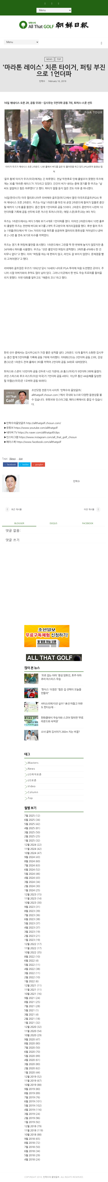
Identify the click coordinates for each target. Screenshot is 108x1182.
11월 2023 (30, 898)
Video (32, 786)
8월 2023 (29, 911)
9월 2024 (29, 857)
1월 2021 (29, 1023)
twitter (24, 465)
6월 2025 (29, 820)
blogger (19, 523)
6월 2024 (29, 869)
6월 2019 (29, 1101)
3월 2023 (29, 932)
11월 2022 (30, 948)
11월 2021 (30, 990)
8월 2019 (29, 1093)
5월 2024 (29, 874)
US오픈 (32, 780)
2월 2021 (29, 1019)
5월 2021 (29, 1010)
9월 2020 (29, 1039)
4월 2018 (29, 1159)
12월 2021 (30, 985)
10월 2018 (30, 1134)
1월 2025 (29, 840)
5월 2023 (29, 923)
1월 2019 (29, 1122)
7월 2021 (29, 1006)
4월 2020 (29, 1060)
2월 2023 (29, 936)
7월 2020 (29, 1047)
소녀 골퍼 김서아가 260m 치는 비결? (60, 731)
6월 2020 (29, 1052)
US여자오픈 (35, 774)
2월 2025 (29, 836)
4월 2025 (29, 828)
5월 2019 (29, 1105)
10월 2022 (30, 952)
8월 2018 (29, 1143)
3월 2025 (29, 832)
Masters (33, 763)
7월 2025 (29, 816)
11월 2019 (30, 1081)
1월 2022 (29, 981)
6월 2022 (29, 960)
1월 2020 (29, 1072)
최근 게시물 (16, 509)
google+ (38, 465)
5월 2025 (29, 824)
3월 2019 (29, 1114)
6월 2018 (29, 1151)
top (59, 59)
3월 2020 (29, 1064)
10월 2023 (30, 903)
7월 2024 (29, 865)
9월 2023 (29, 907)
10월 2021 (30, 994)
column (33, 792)
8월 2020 (29, 1043)
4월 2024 (29, 878)
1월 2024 (29, 890)
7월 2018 (29, 1147)
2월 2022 (29, 977)
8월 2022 (29, 956)
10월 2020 (30, 1035)
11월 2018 (30, 1130)
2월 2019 (29, 1118)
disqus (53, 523)
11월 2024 (30, 849)
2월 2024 (29, 886)
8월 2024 (29, 861)
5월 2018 (29, 1155)
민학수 (42, 81)
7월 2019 (29, 1097)
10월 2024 (30, 853)
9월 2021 (29, 998)
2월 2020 (29, 1068)
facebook (10, 465)
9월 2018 (29, 1139)
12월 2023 (30, 894)
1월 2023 (29, 940)
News (49, 59)
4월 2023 (29, 927)
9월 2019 (29, 1089)
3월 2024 (29, 882)
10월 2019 (30, 1085)
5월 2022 (29, 965)
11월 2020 (30, 1031)
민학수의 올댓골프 (51, 1177)
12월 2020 (30, 1027)
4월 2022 (29, 969)
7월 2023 (29, 915)
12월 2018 (30, 1126)
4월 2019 (29, 1110)
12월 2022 (30, 944)
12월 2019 (30, 1077)
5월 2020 (29, 1056)
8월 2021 (29, 1002)
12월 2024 (30, 845)
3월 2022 (29, 973)
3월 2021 (29, 1014)
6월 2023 (29, 919)
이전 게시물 (89, 509)
